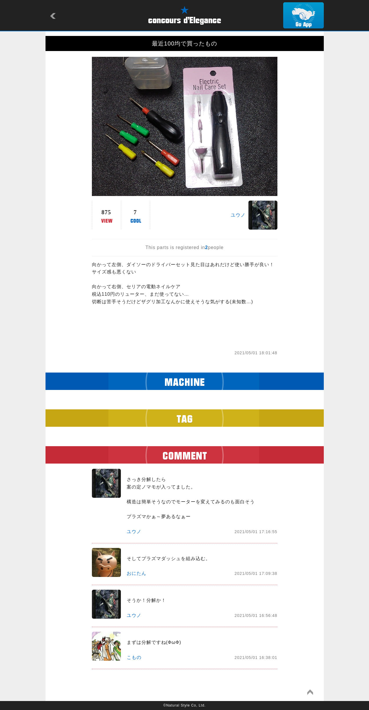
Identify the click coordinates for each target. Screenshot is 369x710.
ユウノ (238, 215)
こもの (134, 657)
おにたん (136, 573)
